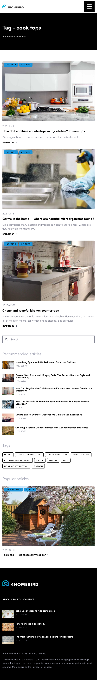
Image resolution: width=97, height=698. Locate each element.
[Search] (6, 339)
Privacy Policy (39, 666)
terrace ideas (81, 454)
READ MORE (8, 142)
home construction (16, 466)
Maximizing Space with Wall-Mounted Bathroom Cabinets (45, 362)
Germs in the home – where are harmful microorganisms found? (48, 218)
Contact (28, 599)
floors (53, 460)
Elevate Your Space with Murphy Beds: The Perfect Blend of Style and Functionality (52, 376)
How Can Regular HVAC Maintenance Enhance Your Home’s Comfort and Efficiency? (54, 389)
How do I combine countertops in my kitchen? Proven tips (43, 131)
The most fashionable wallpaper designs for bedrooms (44, 637)
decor (40, 460)
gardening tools (57, 454)
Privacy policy (11, 599)
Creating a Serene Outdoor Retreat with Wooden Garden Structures (51, 427)
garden (38, 466)
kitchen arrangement (17, 460)
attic (66, 460)
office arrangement (29, 454)
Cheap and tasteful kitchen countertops (30, 310)
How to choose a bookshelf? (30, 624)
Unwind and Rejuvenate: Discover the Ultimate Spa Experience (48, 415)
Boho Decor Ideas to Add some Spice (35, 611)
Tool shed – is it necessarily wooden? (25, 554)
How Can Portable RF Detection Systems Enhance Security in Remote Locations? (52, 402)
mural (8, 454)
